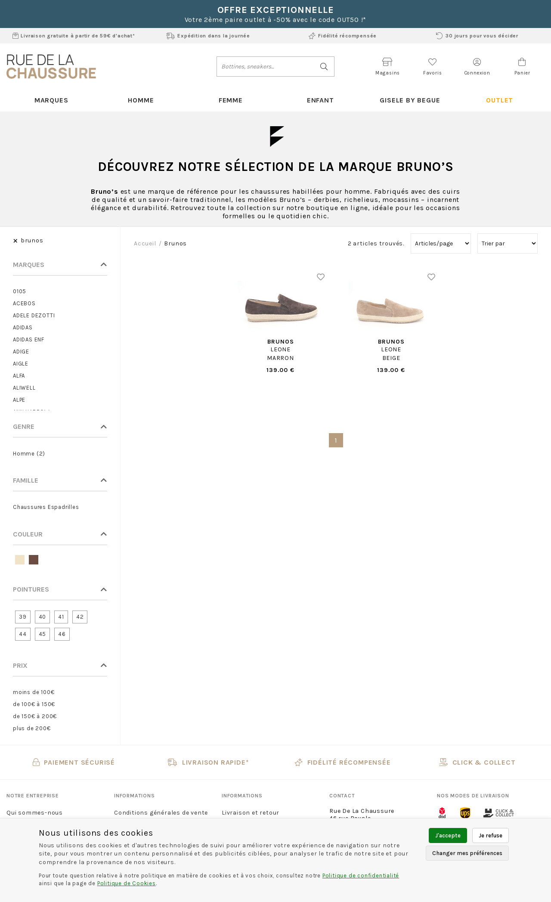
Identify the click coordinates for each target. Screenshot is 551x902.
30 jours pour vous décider (477, 35)
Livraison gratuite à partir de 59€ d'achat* (73, 35)
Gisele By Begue (410, 100)
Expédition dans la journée (208, 35)
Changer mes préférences (467, 853)
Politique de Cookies (126, 883)
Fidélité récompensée (343, 35)
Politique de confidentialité (360, 875)
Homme (141, 100)
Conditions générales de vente (161, 812)
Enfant (320, 100)
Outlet (499, 100)
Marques (51, 100)
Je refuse (490, 835)
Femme (231, 100)
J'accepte (448, 835)
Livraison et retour (250, 812)
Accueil (145, 243)
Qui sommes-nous (34, 812)
